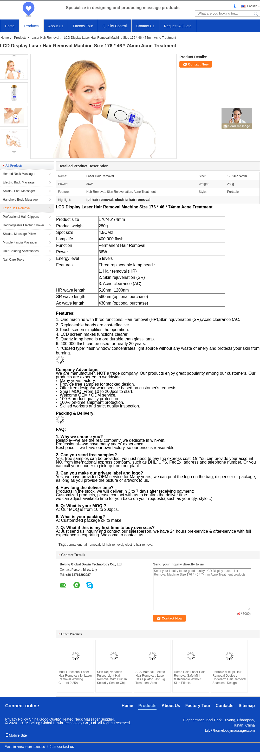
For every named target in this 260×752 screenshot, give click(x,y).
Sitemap (247, 705)
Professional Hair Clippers (21, 217)
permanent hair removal (83, 544)
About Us (55, 26)
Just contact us (62, 746)
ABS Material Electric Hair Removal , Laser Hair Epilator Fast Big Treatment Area (150, 677)
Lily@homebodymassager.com (230, 730)
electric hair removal (139, 544)
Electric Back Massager (19, 182)
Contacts (224, 705)
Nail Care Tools (13, 259)
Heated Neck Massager (19, 174)
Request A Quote (178, 26)
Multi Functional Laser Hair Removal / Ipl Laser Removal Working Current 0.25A (75, 677)
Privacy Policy (16, 719)
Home (10, 26)
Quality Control (115, 26)
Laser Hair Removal (45, 37)
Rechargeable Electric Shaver (23, 225)
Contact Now (198, 64)
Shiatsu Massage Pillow (19, 234)
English (252, 6)
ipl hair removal (112, 544)
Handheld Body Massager (21, 199)
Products (31, 26)
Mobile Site (16, 735)
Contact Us (145, 26)
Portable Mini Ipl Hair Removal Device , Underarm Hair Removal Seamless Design (229, 677)
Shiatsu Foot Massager (19, 191)
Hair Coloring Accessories (20, 251)
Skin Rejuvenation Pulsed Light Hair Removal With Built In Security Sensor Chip (112, 677)
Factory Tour (83, 26)
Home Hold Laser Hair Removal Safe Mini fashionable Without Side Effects (189, 677)
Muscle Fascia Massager (20, 242)
